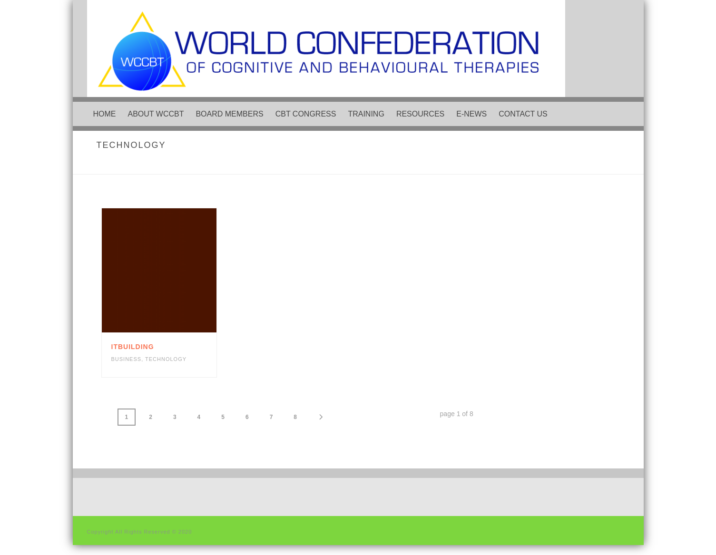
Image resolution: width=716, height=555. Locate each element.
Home (104, 114)
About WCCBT (156, 114)
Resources (420, 114)
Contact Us (523, 114)
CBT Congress (305, 114)
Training (366, 114)
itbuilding (132, 347)
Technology (165, 359)
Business (126, 359)
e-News (471, 114)
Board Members (229, 114)
